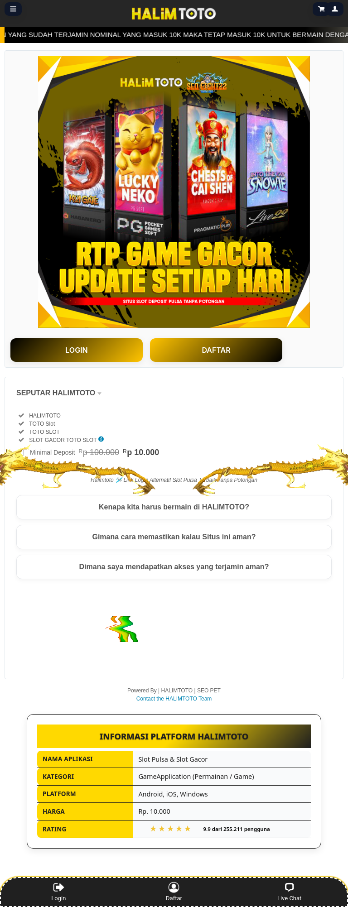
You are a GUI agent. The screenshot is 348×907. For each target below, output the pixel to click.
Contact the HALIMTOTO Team (174, 699)
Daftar (175, 892)
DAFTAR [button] (216, 350)
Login (58, 892)
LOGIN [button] (76, 350)
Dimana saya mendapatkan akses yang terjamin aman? (174, 567)
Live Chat (289, 892)
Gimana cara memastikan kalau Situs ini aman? (174, 537)
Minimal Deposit (94, 452)
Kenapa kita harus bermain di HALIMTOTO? (174, 507)
